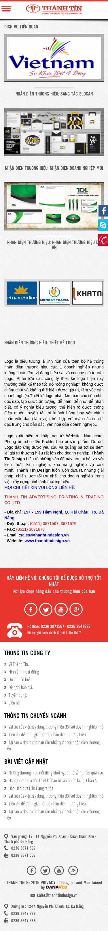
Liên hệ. (14, 703)
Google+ (76, 609)
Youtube (61, 609)
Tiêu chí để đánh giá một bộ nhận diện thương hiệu (47, 734)
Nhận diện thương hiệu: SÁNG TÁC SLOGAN (54, 94)
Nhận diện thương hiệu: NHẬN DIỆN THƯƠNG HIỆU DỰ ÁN (54, 245)
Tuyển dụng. (18, 695)
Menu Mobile (6, 8)
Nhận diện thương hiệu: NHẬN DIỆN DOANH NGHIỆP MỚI (54, 168)
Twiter (46, 609)
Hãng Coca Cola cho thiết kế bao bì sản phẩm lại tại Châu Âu (53, 780)
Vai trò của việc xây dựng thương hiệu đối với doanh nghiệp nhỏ (56, 727)
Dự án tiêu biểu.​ (21, 679)
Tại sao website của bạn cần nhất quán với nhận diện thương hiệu (52, 745)
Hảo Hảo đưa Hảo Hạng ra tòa (31, 788)
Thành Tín (54, 9)
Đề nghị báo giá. (21, 687)
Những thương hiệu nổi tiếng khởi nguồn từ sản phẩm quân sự (56, 773)
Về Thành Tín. (19, 664)
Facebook (31, 609)
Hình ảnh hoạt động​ (24, 672)
